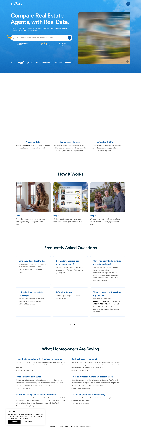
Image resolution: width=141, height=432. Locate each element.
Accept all (14, 421)
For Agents (121, 4)
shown (28, 145)
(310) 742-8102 (101, 304)
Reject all (28, 421)
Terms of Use (74, 426)
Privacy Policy (63, 426)
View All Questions (70, 325)
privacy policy (24, 418)
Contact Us (53, 426)
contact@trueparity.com (103, 301)
